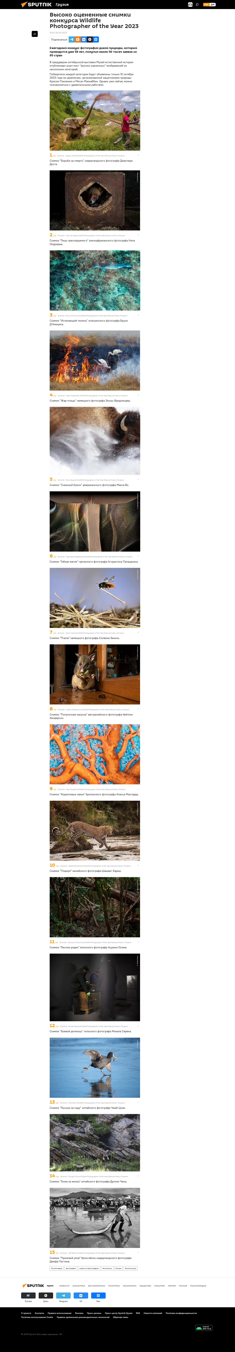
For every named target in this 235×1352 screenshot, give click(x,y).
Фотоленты (107, 1268)
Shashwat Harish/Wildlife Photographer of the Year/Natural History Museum (100, 866)
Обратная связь (120, 1317)
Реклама (79, 1313)
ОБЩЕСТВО (145, 1285)
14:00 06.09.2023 (58, 32)
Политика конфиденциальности (181, 1313)
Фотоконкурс (130, 1268)
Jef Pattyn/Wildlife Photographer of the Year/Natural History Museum (96, 1253)
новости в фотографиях (89, 1268)
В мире (118, 1268)
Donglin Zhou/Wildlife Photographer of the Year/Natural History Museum (98, 1176)
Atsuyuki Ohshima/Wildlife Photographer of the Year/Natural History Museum (100, 942)
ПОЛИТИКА (114, 1285)
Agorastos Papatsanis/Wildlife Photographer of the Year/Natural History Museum (99, 557)
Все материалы (96, 1285)
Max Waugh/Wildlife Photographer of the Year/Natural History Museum (95, 480)
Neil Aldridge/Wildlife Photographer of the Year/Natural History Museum (95, 235)
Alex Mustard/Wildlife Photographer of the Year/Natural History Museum (96, 789)
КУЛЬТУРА (159, 1285)
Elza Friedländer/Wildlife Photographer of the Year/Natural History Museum (97, 395)
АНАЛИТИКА (78, 1285)
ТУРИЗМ (172, 1285)
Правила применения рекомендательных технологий (83, 1317)
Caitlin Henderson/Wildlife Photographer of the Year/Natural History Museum (97, 709)
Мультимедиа (56, 1268)
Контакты (39, 1313)
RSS (138, 1313)
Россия (183, 1285)
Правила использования (59, 1313)
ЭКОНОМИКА (129, 1285)
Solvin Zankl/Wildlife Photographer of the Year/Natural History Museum (95, 633)
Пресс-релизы (94, 1313)
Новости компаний (153, 1313)
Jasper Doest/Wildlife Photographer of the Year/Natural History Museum (95, 156)
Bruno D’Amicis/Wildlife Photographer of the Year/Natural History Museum (96, 316)
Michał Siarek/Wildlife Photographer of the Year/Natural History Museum (98, 1026)
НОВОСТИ (64, 1285)
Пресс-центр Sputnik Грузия (118, 1313)
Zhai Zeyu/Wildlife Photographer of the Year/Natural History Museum (96, 1103)
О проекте (26, 1313)
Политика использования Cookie (37, 1317)
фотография (71, 1268)
